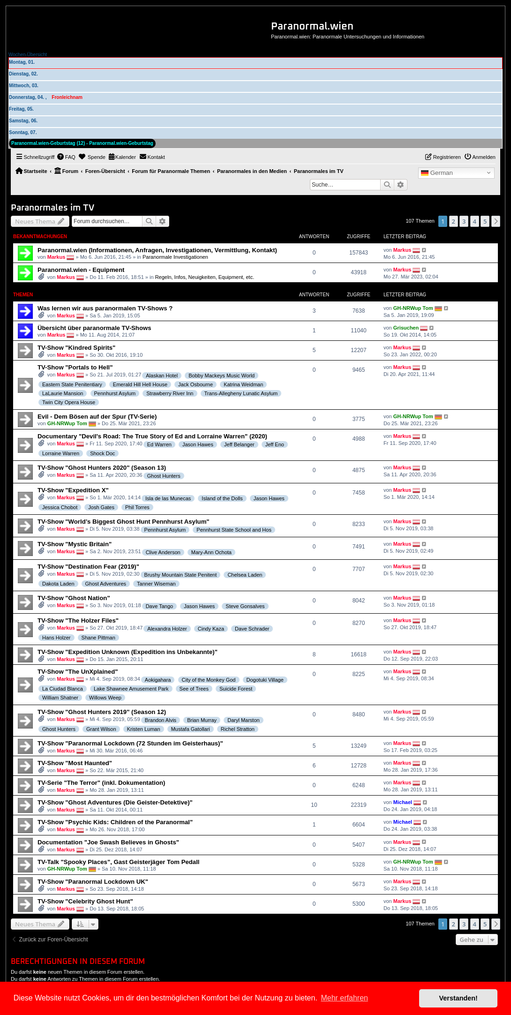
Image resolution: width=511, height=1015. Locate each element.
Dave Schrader (252, 629)
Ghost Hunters (163, 476)
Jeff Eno (274, 444)
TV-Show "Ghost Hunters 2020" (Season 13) (102, 467)
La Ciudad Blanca (62, 689)
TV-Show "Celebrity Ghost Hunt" (85, 901)
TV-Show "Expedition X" (73, 490)
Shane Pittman (98, 637)
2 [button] (453, 221)
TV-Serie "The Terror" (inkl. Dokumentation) (101, 782)
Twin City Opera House (68, 402)
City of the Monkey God (209, 680)
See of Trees (194, 689)
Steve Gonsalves (244, 606)
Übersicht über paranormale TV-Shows (94, 327)
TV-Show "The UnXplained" (78, 671)
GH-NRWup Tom (413, 308)
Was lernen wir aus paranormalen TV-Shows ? (105, 308)
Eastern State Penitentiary (72, 384)
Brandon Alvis (160, 720)
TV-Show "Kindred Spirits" (76, 347)
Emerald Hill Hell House (140, 384)
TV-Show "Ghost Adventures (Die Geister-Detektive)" (115, 802)
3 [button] (464, 221)
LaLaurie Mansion (62, 393)
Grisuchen (406, 328)
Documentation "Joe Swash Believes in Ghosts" (108, 842)
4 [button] (474, 221)
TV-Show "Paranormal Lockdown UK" (93, 881)
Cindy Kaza (211, 629)
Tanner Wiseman (156, 583)
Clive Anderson (163, 552)
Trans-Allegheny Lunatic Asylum (241, 393)
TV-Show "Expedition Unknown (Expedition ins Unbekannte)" (128, 651)
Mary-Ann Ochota (211, 552)
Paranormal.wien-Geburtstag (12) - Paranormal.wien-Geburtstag (82, 143)
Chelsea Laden (244, 575)
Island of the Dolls (222, 498)
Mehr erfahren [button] (344, 998)
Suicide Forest (235, 689)
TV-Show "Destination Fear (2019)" (88, 566)
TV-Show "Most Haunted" (75, 763)
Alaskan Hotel (162, 375)
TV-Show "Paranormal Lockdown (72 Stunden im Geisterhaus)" (130, 743)
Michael (402, 802)
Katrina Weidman (243, 384)
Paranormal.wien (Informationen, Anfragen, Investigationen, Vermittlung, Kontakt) (157, 250)
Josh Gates (101, 507)
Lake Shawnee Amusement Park (131, 689)
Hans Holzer (56, 637)
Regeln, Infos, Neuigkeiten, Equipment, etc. (205, 277)
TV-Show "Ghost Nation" (74, 597)
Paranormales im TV (52, 207)
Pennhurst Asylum (115, 393)
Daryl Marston (243, 720)
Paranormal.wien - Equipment (81, 269)
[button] (496, 221)
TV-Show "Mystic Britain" (75, 544)
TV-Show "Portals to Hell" (75, 367)
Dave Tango (159, 606)
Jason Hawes (197, 444)
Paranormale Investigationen (175, 257)
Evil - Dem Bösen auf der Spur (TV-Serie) (97, 416)
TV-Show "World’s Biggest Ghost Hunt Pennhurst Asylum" (124, 521)
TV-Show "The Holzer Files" (78, 620)
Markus (56, 257)
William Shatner (60, 697)
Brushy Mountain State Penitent (180, 575)
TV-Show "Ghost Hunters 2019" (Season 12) (102, 711)
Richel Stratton (238, 729)
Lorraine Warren (60, 453)
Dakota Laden (58, 583)
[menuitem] (66, 157)
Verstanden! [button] (458, 998)
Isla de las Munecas (168, 498)
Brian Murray (202, 720)
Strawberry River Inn (169, 393)
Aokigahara (158, 680)
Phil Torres (137, 507)
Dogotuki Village (265, 680)
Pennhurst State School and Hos (233, 530)
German (437, 173)
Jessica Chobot (59, 507)
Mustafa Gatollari (190, 729)
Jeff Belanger (239, 444)
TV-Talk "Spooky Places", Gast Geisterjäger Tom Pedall (119, 861)
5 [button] (485, 221)
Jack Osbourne (195, 384)
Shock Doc (102, 453)
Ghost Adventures (105, 583)
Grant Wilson (101, 729)
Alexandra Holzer (167, 629)
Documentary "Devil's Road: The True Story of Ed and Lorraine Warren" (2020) (152, 436)
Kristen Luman (143, 729)
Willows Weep (105, 697)
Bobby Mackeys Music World (221, 375)
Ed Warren (159, 444)
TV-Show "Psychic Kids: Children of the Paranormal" (115, 822)
